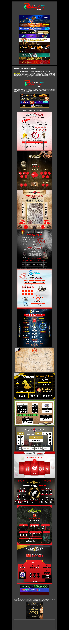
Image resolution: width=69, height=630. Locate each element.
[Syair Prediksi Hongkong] (34, 17)
